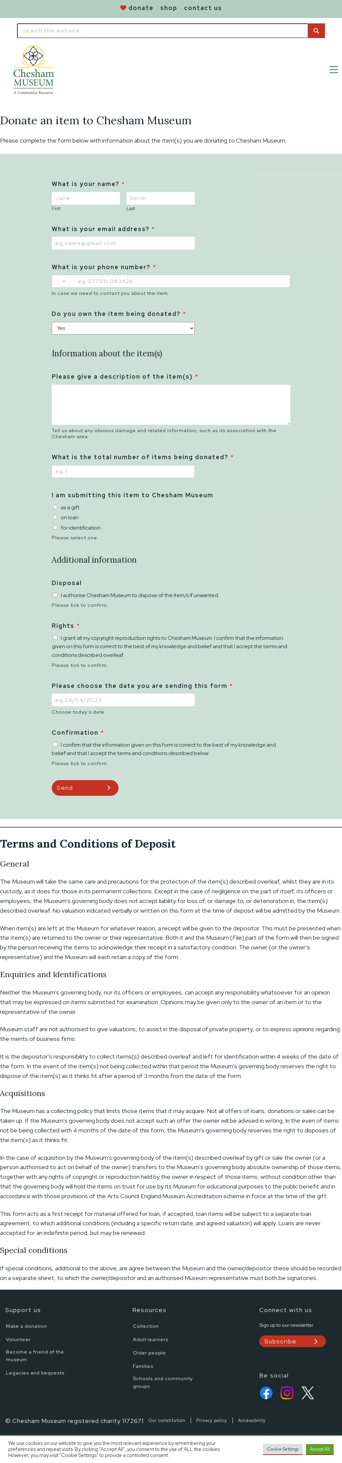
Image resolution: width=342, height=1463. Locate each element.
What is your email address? (103, 229)
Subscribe (281, 1341)
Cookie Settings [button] (283, 1449)
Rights (65, 625)
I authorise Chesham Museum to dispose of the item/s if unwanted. (140, 595)
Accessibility (252, 1421)
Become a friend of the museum (35, 1355)
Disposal (67, 583)
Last (131, 208)
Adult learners (150, 1339)
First (56, 208)
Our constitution (166, 1421)
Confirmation (78, 732)
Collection (146, 1326)
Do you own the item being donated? (119, 314)
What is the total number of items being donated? (142, 457)
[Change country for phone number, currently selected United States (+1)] (63, 281)
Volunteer (18, 1339)
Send (65, 788)
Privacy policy (211, 1421)
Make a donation (26, 1326)
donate (141, 8)
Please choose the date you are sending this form (142, 686)
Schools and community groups (163, 1382)
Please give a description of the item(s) (125, 376)
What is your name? (88, 184)
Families (143, 1366)
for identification (81, 527)
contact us (203, 8)
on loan (69, 517)
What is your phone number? (104, 267)
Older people (149, 1352)
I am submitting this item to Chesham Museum (132, 495)
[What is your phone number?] (171, 281)
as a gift (70, 507)
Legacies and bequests (35, 1372)
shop (168, 8)
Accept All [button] (320, 1449)
